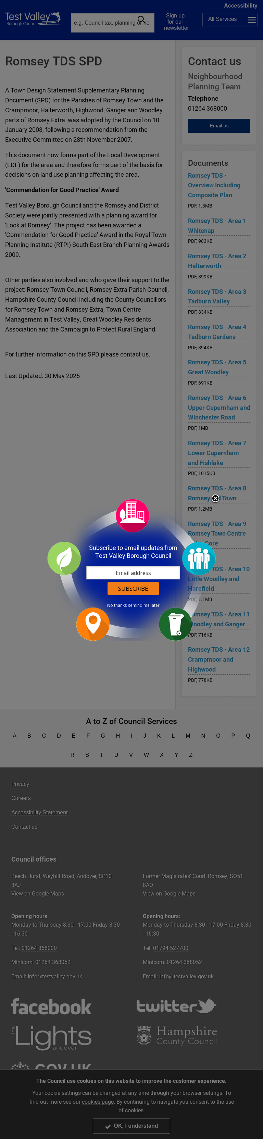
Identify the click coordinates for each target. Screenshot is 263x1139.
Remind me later (144, 605)
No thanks (117, 605)
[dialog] (131, 569)
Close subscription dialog (215, 499)
